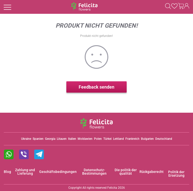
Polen (98, 139)
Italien (72, 139)
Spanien (38, 139)
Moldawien (85, 139)
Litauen (62, 139)
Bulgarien (147, 139)
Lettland (118, 139)
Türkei (107, 139)
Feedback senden (96, 87)
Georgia (50, 139)
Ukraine (26, 139)
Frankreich (132, 139)
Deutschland (163, 139)
